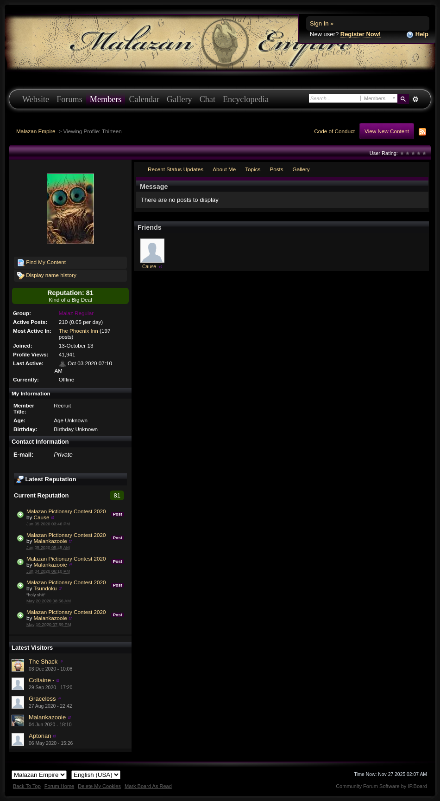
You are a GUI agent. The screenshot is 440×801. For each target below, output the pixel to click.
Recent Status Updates (175, 169)
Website (35, 99)
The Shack (43, 661)
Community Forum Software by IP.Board (381, 786)
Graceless (42, 698)
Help (417, 35)
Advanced (415, 99)
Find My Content (41, 262)
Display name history (46, 275)
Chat (207, 99)
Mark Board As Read (148, 786)
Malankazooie (50, 541)
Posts (276, 169)
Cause (42, 517)
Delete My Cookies (99, 786)
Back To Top (27, 786)
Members (106, 99)
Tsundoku (45, 588)
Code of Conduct (334, 131)
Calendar (144, 99)
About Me (224, 169)
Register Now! (360, 34)
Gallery (179, 99)
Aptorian (40, 735)
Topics (252, 169)
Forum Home (59, 786)
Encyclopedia (246, 99)
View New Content (387, 131)
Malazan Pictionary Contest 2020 (66, 511)
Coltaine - (42, 680)
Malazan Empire (35, 131)
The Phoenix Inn (78, 331)
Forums (69, 99)
